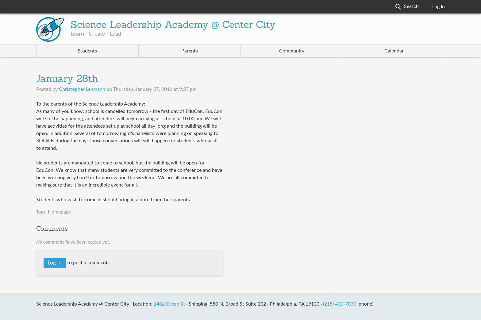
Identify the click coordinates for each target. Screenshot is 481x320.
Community (291, 50)
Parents (189, 50)
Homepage (59, 212)
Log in (55, 263)
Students (87, 50)
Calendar (394, 50)
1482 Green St (169, 304)
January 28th (67, 79)
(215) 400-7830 (339, 304)
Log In (438, 6)
